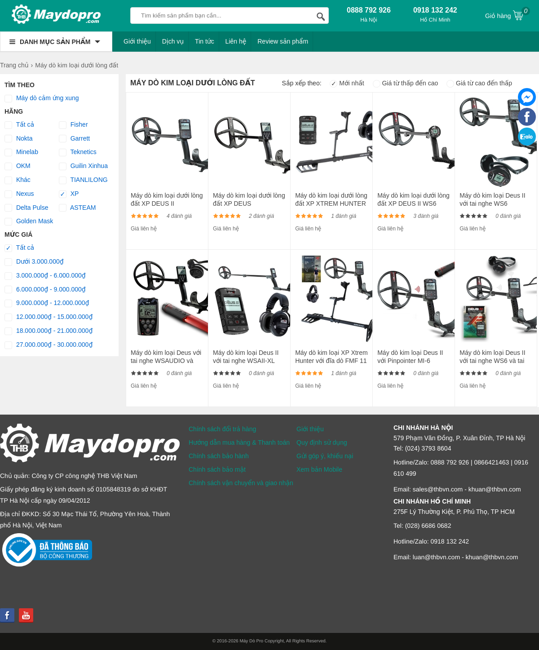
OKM (17, 166)
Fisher (73, 125)
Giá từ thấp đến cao (405, 83)
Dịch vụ (173, 41)
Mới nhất (347, 83)
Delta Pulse (26, 208)
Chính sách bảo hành (219, 456)
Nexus (19, 194)
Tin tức (204, 41)
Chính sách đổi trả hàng (222, 429)
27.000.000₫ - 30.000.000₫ (48, 345)
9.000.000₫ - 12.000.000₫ (46, 303)
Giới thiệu (137, 41)
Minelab (21, 152)
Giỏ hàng (507, 15)
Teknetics (78, 152)
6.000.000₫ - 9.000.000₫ (45, 290)
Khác (17, 180)
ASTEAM (77, 208)
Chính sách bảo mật (217, 469)
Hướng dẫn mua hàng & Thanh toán (239, 442)
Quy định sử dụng (321, 442)
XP (69, 194)
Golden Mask (28, 221)
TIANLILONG (83, 180)
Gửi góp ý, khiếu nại (324, 456)
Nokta (18, 139)
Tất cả (19, 125)
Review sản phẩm (282, 41)
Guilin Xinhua (83, 166)
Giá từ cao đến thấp (479, 83)
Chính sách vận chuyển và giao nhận (241, 482)
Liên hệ (236, 41)
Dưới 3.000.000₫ (34, 262)
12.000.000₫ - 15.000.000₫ (48, 317)
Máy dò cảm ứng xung (41, 98)
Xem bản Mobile (319, 469)
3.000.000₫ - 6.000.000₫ (45, 276)
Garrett (74, 139)
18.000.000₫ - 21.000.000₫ (48, 331)
